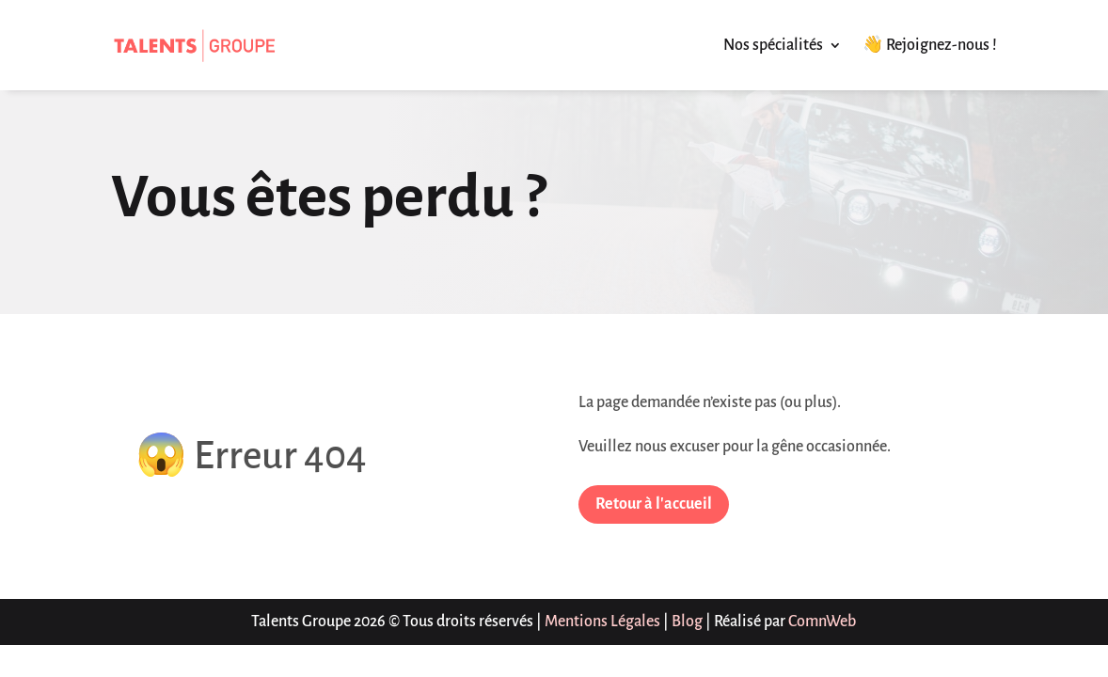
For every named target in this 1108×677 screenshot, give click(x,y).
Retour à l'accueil (653, 504)
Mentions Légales (602, 621)
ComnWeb (822, 621)
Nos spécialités (773, 45)
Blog (687, 621)
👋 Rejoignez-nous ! (930, 45)
